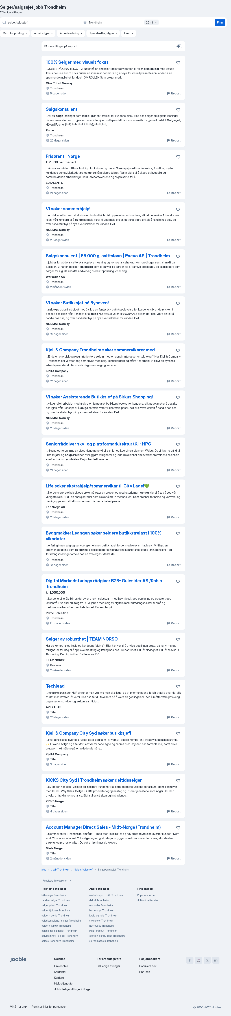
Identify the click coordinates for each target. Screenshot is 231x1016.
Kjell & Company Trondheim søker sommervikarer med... (102, 349)
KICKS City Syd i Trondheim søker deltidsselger (94, 780)
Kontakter (60, 972)
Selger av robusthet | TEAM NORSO (82, 639)
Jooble (216, 1007)
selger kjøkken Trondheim (56, 910)
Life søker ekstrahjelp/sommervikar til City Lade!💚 (97, 486)
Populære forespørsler (57, 880)
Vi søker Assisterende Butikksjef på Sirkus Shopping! (99, 397)
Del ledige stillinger (108, 966)
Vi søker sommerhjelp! (68, 208)
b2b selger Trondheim (54, 895)
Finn (220, 22)
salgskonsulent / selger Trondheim (61, 920)
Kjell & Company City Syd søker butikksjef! (88, 733)
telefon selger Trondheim (56, 900)
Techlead (55, 686)
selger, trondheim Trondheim (58, 940)
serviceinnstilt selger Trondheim (60, 935)
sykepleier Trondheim (101, 920)
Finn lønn (144, 972)
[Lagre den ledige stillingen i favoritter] (178, 63)
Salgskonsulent (61, 109)
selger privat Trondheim (55, 905)
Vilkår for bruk (18, 1006)
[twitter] (207, 960)
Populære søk (147, 966)
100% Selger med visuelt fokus (77, 62)
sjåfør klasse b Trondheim (104, 940)
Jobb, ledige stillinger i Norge (72, 989)
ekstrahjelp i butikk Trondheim (106, 895)
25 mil (152, 22)
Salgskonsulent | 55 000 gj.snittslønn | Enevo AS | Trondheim (108, 255)
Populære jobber (146, 895)
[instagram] (198, 960)
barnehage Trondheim (101, 910)
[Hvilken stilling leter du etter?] (39, 22)
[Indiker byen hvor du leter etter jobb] (120, 22)
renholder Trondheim (101, 905)
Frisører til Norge (63, 156)
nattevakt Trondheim (101, 925)
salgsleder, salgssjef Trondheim (59, 930)
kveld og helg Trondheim (103, 915)
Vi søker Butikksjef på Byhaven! (77, 302)
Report (174, 93)
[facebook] (189, 960)
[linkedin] (215, 960)
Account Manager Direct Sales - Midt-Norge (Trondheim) (103, 827)
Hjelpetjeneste (63, 983)
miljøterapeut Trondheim (103, 930)
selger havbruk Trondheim (56, 925)
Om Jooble (61, 966)
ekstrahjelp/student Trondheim (107, 935)
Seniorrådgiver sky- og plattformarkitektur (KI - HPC (98, 444)
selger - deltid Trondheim (56, 915)
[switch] (179, 46)
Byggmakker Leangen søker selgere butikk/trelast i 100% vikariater (104, 535)
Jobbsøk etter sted (148, 900)
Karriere (59, 977)
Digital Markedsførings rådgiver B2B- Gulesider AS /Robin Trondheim (104, 583)
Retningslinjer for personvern (49, 1006)
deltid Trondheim (99, 900)
